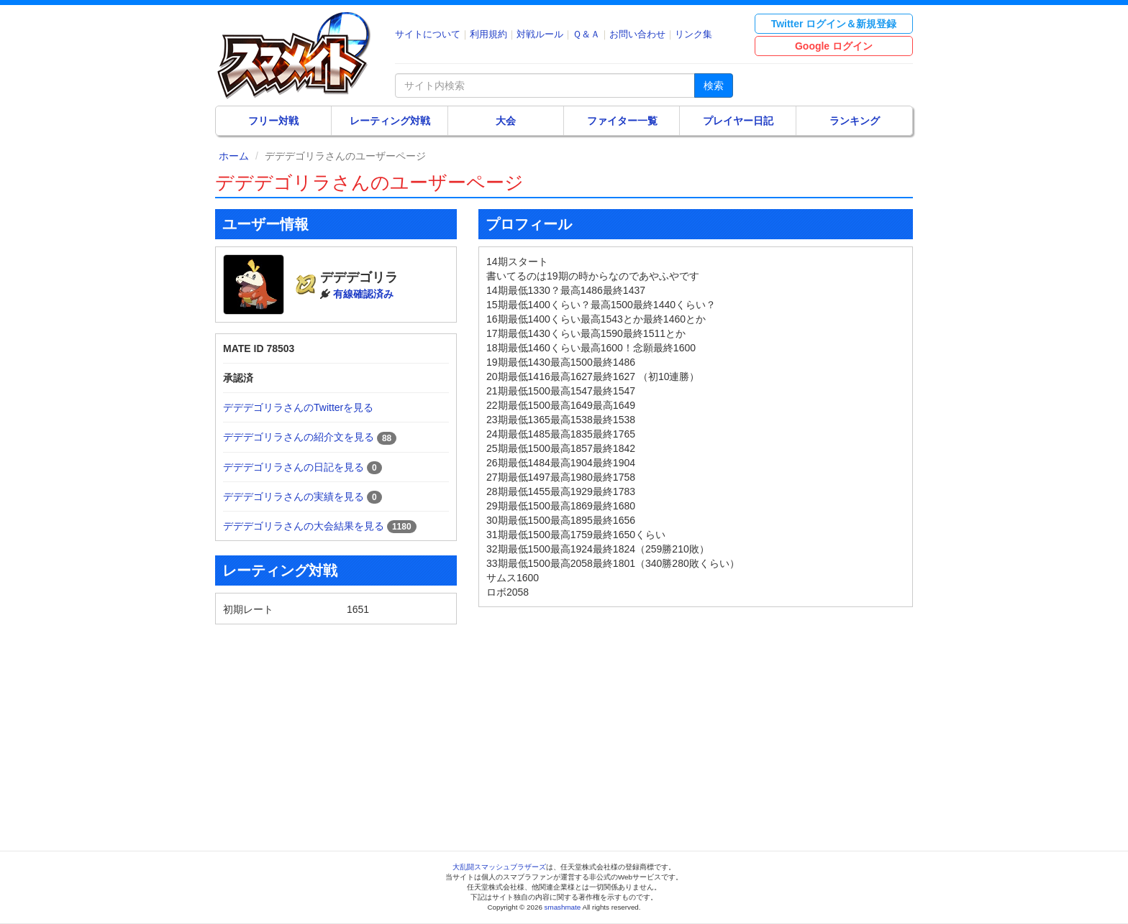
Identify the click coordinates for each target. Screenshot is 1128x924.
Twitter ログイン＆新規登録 (834, 23)
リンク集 (693, 34)
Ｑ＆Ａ (586, 34)
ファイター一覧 (622, 120)
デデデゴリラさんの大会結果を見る (303, 526)
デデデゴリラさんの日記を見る (293, 467)
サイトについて (427, 34)
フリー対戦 (273, 120)
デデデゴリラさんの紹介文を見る (298, 437)
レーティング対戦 (390, 120)
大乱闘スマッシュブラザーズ (499, 867)
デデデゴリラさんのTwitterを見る (298, 407)
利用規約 (488, 34)
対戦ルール (540, 34)
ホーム (234, 156)
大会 (506, 120)
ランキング (854, 120)
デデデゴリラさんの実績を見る (293, 496)
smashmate (563, 907)
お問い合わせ (637, 34)
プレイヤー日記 (738, 120)
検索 (714, 85)
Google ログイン (834, 46)
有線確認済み (363, 294)
